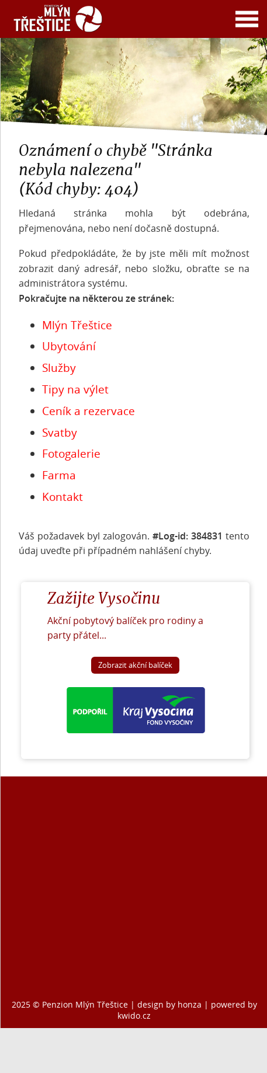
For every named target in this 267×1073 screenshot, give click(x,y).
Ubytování (69, 346)
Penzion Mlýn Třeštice (85, 1004)
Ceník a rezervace (88, 411)
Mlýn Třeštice (77, 325)
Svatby (59, 432)
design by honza (170, 1004)
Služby (59, 367)
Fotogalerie (71, 453)
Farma (59, 475)
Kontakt (62, 496)
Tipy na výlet (75, 389)
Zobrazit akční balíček (135, 665)
